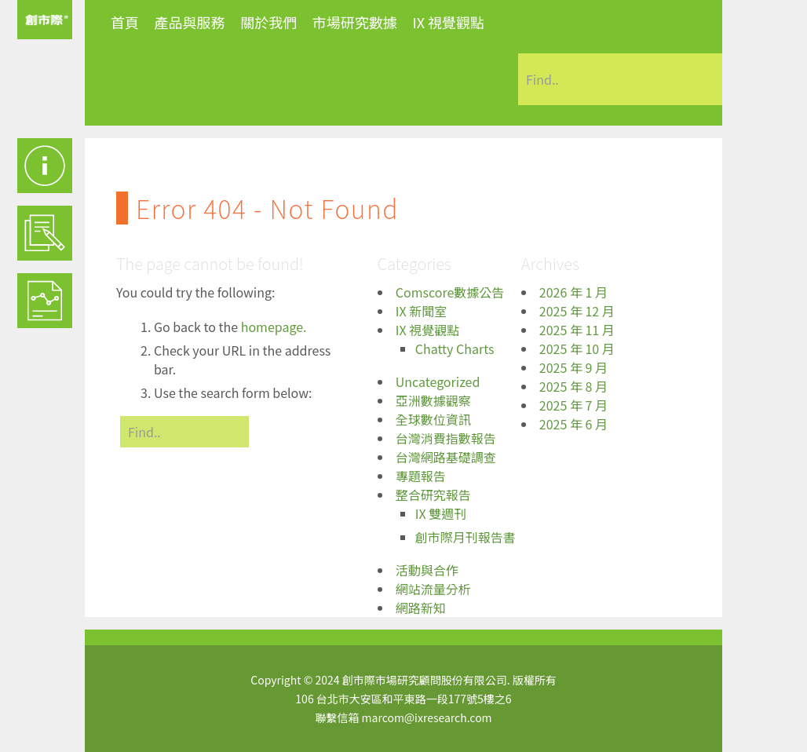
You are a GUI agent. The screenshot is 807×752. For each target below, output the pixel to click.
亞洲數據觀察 (433, 400)
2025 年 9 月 (573, 367)
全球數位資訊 (433, 419)
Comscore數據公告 (450, 292)
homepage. (274, 326)
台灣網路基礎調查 (446, 456)
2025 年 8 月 (573, 386)
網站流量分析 (433, 588)
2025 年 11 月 (577, 329)
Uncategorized (438, 381)
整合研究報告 (433, 494)
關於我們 (268, 22)
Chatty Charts (455, 348)
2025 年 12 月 (577, 310)
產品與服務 (190, 22)
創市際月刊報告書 (465, 536)
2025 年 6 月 (573, 423)
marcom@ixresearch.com (427, 717)
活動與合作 (427, 569)
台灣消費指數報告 (446, 438)
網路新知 (421, 607)
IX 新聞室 (421, 310)
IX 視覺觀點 (448, 22)
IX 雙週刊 (440, 513)
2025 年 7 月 (573, 405)
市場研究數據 (354, 22)
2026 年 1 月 (573, 292)
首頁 (125, 22)
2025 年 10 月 (577, 348)
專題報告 (421, 475)
